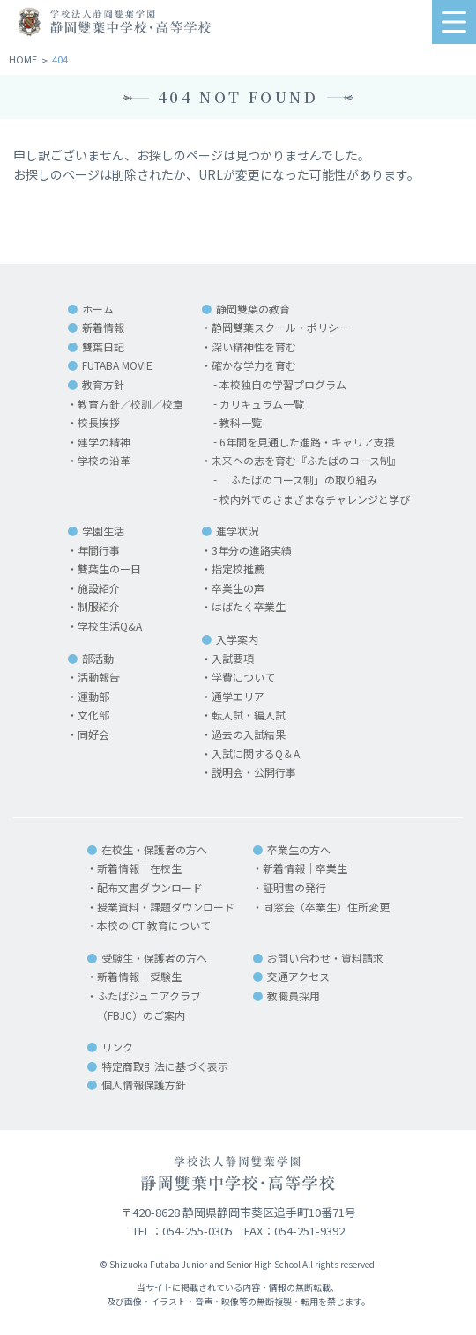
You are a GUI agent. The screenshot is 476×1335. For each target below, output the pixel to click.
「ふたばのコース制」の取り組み (298, 479)
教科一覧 (240, 422)
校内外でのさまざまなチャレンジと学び (314, 498)
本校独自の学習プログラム (282, 384)
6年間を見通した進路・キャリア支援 (307, 441)
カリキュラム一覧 (261, 403)
